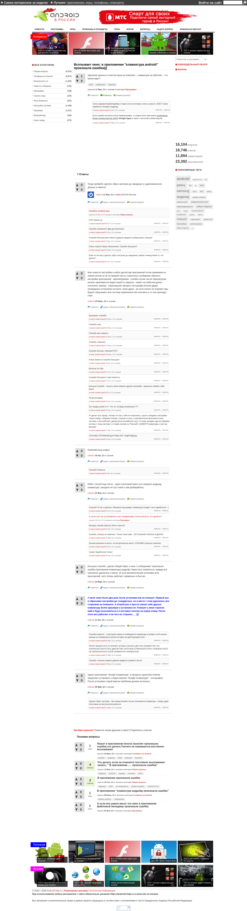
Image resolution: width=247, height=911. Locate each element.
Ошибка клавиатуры (99, 211)
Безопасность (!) (41, 81)
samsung (183, 191)
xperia (209, 191)
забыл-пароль (204, 206)
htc (190, 185)
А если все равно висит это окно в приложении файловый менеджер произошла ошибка (126, 805)
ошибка (101, 758)
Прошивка (38, 110)
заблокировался (185, 206)
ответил (99, 195)
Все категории (44, 65)
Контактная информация (102, 890)
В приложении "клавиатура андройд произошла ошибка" (133, 790)
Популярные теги (189, 170)
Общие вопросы (41, 71)
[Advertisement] (100, 147)
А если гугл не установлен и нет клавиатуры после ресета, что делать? (125, 516)
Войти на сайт (210, 2)
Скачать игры (40, 96)
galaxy (181, 185)
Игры (72, 29)
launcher (138, 758)
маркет (186, 211)
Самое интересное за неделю (26, 2)
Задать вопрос (165, 29)
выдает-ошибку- (137, 786)
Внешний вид (39, 115)
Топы (117, 29)
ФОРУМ (182, 69)
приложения (75, 2)
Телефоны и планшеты (94, 29)
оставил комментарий (101, 110)
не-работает (181, 214)
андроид (111, 84)
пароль (200, 214)
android (183, 179)
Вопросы (145, 29)
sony (194, 191)
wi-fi (201, 191)
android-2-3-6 (197, 179)
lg (195, 185)
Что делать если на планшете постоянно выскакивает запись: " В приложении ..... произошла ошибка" (131, 763)
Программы (57, 29)
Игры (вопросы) (40, 101)
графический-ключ (199, 202)
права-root (208, 219)
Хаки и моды (39, 120)
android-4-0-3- (153, 786)
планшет (128, 758)
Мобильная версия (190, 29)
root (202, 185)
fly (206, 179)
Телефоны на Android (43, 76)
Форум (130, 29)
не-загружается (122, 786)
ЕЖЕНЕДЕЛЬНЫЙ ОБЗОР (193, 64)
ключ (178, 211)
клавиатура (100, 84)
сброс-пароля (183, 228)
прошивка (182, 224)
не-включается (197, 211)
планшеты (117, 2)
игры (89, 2)
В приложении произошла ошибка (118, 778)
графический (182, 202)
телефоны (101, 2)
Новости (39, 29)
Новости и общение (42, 86)
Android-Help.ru (54, 890)
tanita (118, 195)
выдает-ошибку (199, 197)
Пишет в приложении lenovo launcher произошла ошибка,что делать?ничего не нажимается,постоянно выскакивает (130, 746)
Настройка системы (42, 106)
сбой (91, 84)
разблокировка (196, 224)
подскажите (195, 219)
